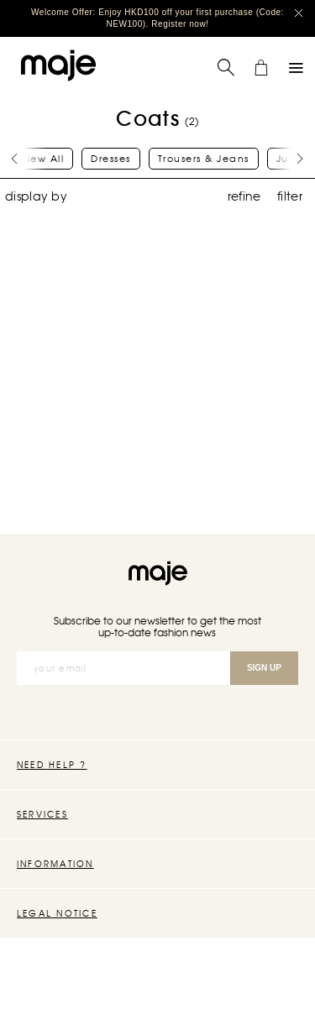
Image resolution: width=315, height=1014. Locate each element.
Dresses (111, 159)
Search (217, 58)
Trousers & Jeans (203, 159)
